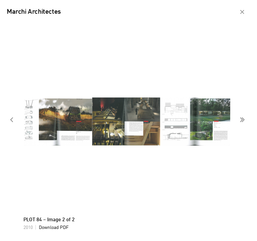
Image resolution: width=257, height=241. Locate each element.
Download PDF (54, 227)
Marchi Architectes (34, 12)
